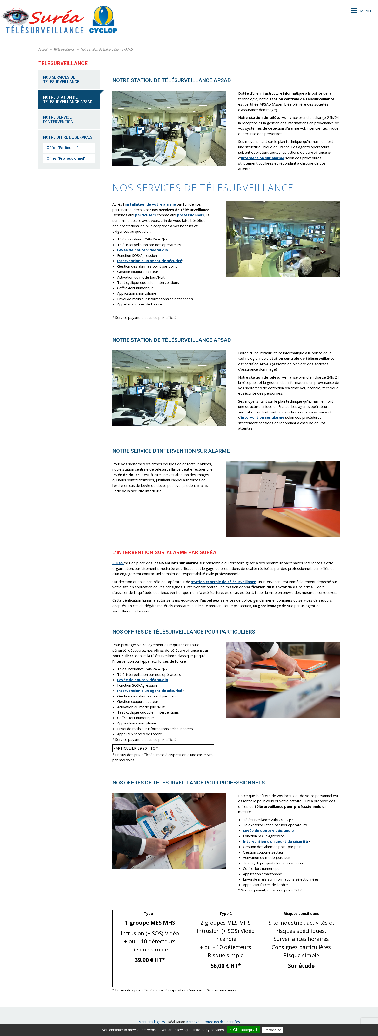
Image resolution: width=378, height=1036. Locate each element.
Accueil (42, 49)
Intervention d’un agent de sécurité (149, 260)
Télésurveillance (64, 49)
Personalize (273, 1030)
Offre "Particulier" (62, 148)
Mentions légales (151, 1021)
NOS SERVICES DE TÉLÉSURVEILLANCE (61, 79)
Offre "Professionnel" (66, 158)
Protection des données (221, 1021)
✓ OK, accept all (243, 1030)
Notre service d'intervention (58, 119)
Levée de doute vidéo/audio (142, 249)
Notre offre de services (67, 137)
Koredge (192, 1021)
